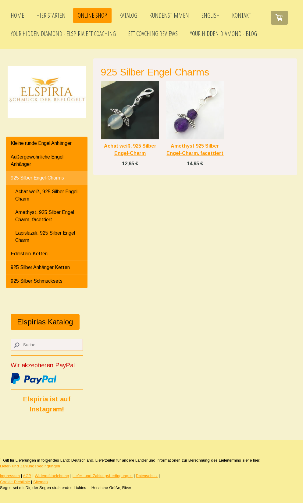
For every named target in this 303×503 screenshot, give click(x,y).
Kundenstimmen (169, 15)
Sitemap (40, 482)
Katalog (128, 15)
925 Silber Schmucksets (36, 281)
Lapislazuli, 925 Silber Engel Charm (45, 236)
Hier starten (51, 15)
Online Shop (92, 15)
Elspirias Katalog (45, 322)
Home (17, 15)
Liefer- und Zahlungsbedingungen (30, 466)
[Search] (47, 345)
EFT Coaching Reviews (153, 34)
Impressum (10, 475)
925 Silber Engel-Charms (37, 177)
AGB (27, 475)
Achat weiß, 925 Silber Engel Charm (46, 195)
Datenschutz (147, 475)
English (210, 15)
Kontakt (241, 15)
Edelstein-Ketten (29, 253)
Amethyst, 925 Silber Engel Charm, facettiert (44, 216)
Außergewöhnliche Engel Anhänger (37, 160)
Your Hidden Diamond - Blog (223, 34)
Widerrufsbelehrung (52, 475)
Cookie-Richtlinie (15, 482)
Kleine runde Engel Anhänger (41, 143)
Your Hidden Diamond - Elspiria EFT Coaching (63, 34)
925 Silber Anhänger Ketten (40, 267)
